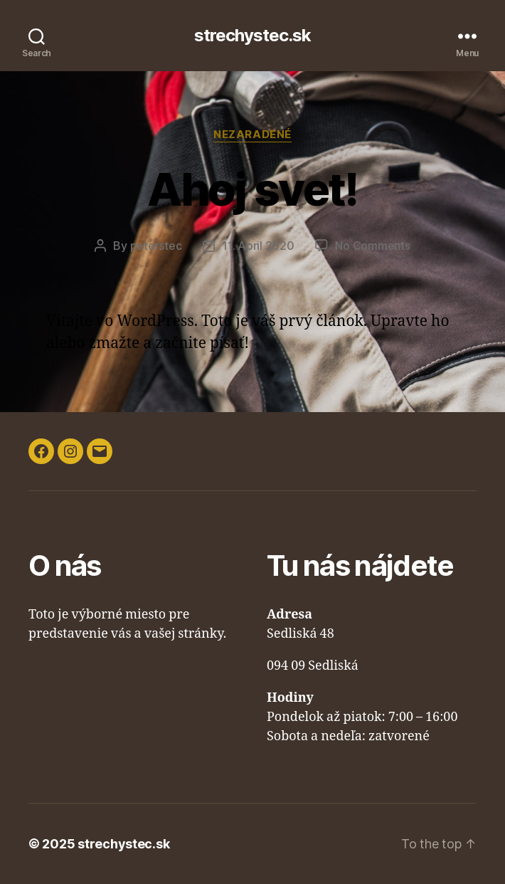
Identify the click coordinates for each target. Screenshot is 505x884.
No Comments (372, 245)
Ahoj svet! (252, 189)
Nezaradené (252, 134)
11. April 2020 (258, 245)
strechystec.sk (252, 35)
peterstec (156, 245)
